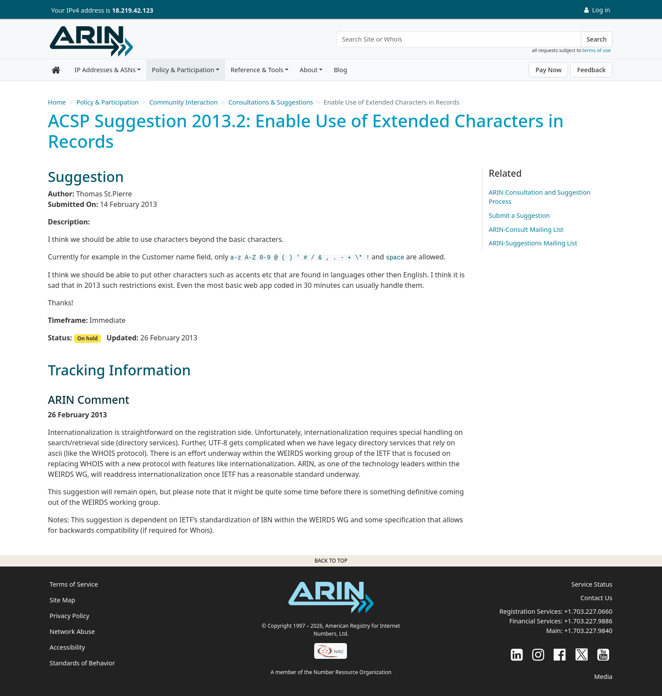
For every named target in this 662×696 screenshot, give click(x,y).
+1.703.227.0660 (588, 611)
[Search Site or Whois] (459, 39)
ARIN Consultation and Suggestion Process (540, 197)
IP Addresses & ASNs (105, 70)
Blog (340, 70)
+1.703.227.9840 (588, 630)
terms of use (596, 50)
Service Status (592, 584)
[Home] (91, 41)
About (309, 70)
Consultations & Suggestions (271, 102)
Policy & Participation (183, 70)
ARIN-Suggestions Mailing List (533, 243)
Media (603, 676)
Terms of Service (74, 584)
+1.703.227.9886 (588, 621)
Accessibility (67, 647)
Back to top (331, 560)
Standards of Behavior (82, 663)
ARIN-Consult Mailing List (526, 229)
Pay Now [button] (548, 70)
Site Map (63, 600)
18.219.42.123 (132, 10)
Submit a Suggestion (519, 215)
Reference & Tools (257, 70)
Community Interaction (183, 102)
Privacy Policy (70, 616)
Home (57, 102)
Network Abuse (72, 631)
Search (596, 39)
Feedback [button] (591, 70)
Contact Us (596, 598)
